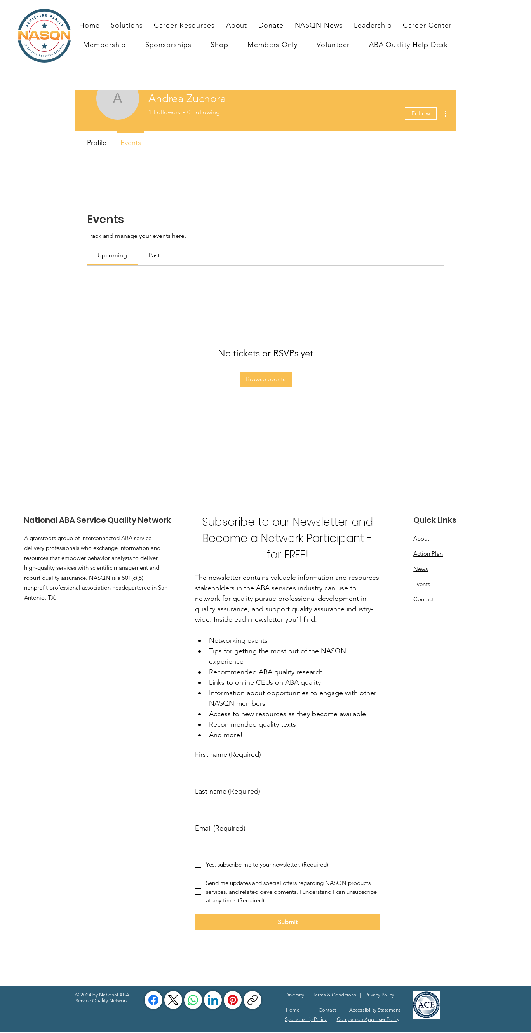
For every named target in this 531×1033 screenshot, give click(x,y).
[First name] (285, 770)
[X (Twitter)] (173, 1000)
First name (228, 754)
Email (220, 828)
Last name (227, 791)
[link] (112, 255)
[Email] (285, 843)
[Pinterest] (233, 1000)
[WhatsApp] (193, 1000)
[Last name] (285, 806)
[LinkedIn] (213, 1000)
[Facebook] (153, 1000)
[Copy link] (252, 1000)
